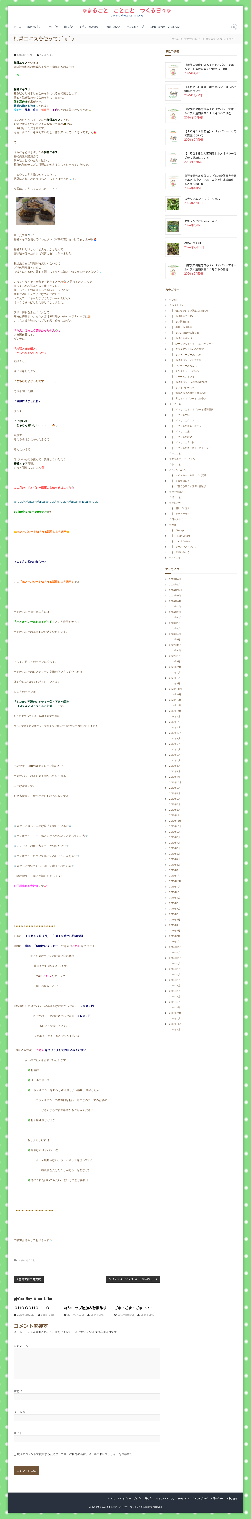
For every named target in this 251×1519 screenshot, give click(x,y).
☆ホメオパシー (177, 305)
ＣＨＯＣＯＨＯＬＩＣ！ (33, 1308)
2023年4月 (175, 634)
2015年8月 (175, 903)
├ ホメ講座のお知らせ (183, 316)
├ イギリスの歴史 (180, 437)
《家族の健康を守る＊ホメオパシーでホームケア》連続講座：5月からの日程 (210, 67)
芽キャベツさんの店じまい (200, 221)
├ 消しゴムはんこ (180, 508)
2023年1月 (174, 639)
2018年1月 (174, 777)
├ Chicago (177, 530)
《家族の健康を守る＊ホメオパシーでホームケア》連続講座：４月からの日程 (210, 267)
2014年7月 (175, 974)
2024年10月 (175, 590)
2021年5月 (174, 683)
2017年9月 (174, 788)
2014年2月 (175, 1002)
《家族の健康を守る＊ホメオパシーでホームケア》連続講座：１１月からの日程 (210, 111)
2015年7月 (174, 908)
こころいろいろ (177, 470)
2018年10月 (175, 733)
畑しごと (68, 27)
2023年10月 (175, 617)
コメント (21, 1346)
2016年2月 (174, 870)
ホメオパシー (35, 27)
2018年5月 (175, 755)
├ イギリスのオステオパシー (186, 426)
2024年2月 (175, 612)
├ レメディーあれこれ (183, 365)
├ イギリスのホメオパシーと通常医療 (191, 409)
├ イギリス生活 (179, 415)
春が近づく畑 (192, 243)
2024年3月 (175, 606)
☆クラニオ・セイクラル (182, 459)
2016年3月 (174, 865)
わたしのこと (113, 27)
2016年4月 (175, 859)
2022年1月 (174, 661)
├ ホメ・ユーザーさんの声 (185, 354)
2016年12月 (175, 821)
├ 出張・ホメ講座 (180, 327)
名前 (18, 1391)
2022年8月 (175, 650)
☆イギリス (175, 404)
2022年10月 (175, 645)
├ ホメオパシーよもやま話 (185, 360)
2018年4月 (175, 760)
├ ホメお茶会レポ (180, 338)
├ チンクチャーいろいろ (184, 371)
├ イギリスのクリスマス (184, 420)
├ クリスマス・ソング (183, 547)
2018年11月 (175, 727)
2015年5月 (174, 919)
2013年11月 (175, 1018)
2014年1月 (174, 1007)
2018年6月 (175, 749)
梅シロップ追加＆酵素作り (85, 1308)
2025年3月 (175, 584)
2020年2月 (175, 705)
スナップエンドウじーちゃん (202, 199)
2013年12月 (175, 1013)
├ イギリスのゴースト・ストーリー (190, 448)
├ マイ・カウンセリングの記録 (187, 475)
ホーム (17, 27)
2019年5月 (174, 716)
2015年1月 (174, 941)
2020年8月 (175, 694)
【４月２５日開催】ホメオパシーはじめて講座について (210, 89)
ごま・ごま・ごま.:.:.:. (134, 1308)
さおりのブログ (135, 27)
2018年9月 (175, 738)
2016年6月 (175, 848)
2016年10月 (175, 826)
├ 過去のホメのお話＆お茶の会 (187, 393)
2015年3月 (174, 930)
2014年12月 (175, 947)
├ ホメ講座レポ (179, 321)
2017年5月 (174, 804)
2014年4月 (175, 991)
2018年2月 (175, 771)
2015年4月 (175, 925)
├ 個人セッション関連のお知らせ (189, 310)
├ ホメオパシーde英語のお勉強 (188, 382)
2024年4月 (175, 601)
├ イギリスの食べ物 (182, 442)
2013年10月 (175, 1024)
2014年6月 (175, 980)
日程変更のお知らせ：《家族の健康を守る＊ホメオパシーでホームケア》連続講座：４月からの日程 (210, 180)
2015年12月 (175, 881)
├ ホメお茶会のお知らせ (184, 332)
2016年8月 (175, 837)
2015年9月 (174, 897)
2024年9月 (175, 595)
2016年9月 (175, 832)
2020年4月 (175, 700)
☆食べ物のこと (192, 39)
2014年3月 (175, 996)
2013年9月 (174, 1029)
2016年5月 (174, 854)
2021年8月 (175, 678)
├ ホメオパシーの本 (182, 387)
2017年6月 (174, 799)
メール (19, 1412)
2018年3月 (175, 766)
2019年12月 (175, 711)
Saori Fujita (46, 55)
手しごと (53, 27)
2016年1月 (174, 876)
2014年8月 (175, 969)
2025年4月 (175, 579)
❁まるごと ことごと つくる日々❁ (126, 10)
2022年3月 (175, 656)
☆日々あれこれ (177, 519)
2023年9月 (175, 623)
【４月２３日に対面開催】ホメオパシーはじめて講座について (210, 156)
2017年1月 (174, 815)
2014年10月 (175, 958)
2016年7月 (174, 843)
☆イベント (175, 558)
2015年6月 (174, 914)
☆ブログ (174, 300)
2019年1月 (174, 722)
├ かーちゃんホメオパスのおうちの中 (191, 343)
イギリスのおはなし (90, 27)
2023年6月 (175, 628)
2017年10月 (175, 782)
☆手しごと (175, 503)
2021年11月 (175, 672)
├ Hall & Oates (180, 541)
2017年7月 (174, 793)
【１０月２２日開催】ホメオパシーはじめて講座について (210, 133)
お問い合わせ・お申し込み (165, 27)
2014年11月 (175, 952)
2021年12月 (175, 667)
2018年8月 (175, 744)
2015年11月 (175, 887)
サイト (18, 1433)
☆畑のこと (175, 497)
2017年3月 (174, 810)
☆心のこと (175, 464)
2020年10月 (175, 689)
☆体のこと (175, 453)
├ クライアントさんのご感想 (186, 349)
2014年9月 (175, 963)
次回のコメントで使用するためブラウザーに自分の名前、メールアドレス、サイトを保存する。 (76, 1454)
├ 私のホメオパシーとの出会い (187, 398)
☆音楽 (172, 525)
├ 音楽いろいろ (179, 552)
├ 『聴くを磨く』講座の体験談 (187, 486)
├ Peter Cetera (181, 536)
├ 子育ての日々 (179, 481)
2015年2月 (174, 936)
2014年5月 (175, 985)
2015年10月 (175, 892)
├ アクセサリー (179, 514)
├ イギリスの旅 (179, 431)
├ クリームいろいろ (182, 376)
